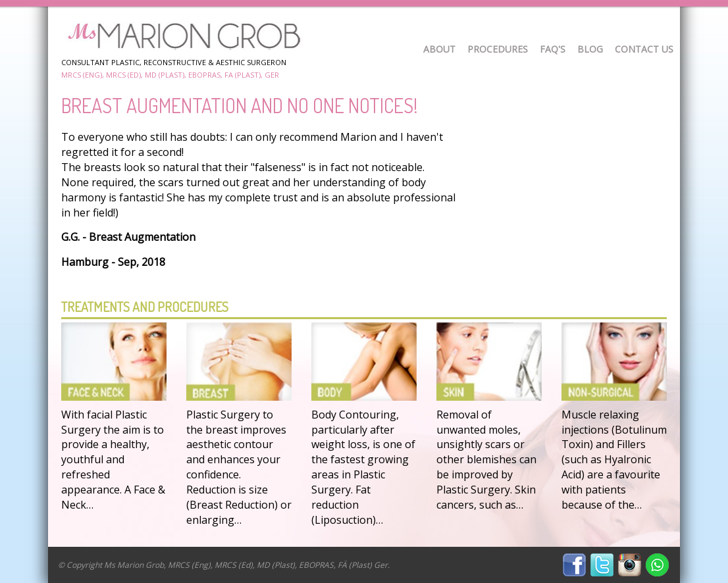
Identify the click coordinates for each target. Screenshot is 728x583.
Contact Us (644, 49)
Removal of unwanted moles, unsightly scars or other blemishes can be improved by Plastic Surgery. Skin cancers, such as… (486, 459)
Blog (590, 49)
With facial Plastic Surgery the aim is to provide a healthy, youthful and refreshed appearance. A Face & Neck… (113, 459)
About (439, 49)
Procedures (497, 49)
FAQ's (552, 49)
